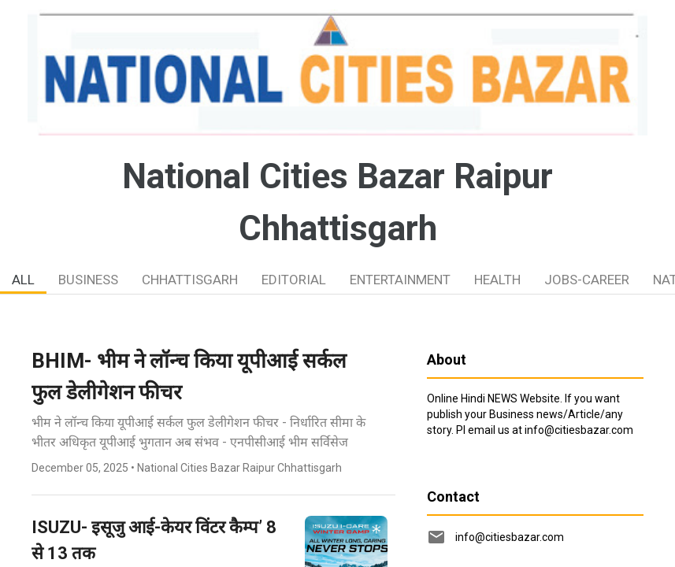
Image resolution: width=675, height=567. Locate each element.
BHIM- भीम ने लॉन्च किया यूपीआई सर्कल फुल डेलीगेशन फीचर (189, 376)
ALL (23, 279)
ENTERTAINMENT (400, 279)
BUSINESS (88, 279)
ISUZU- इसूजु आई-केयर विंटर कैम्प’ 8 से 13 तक (154, 540)
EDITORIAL (293, 279)
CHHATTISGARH (190, 279)
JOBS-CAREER (586, 279)
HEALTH (497, 279)
